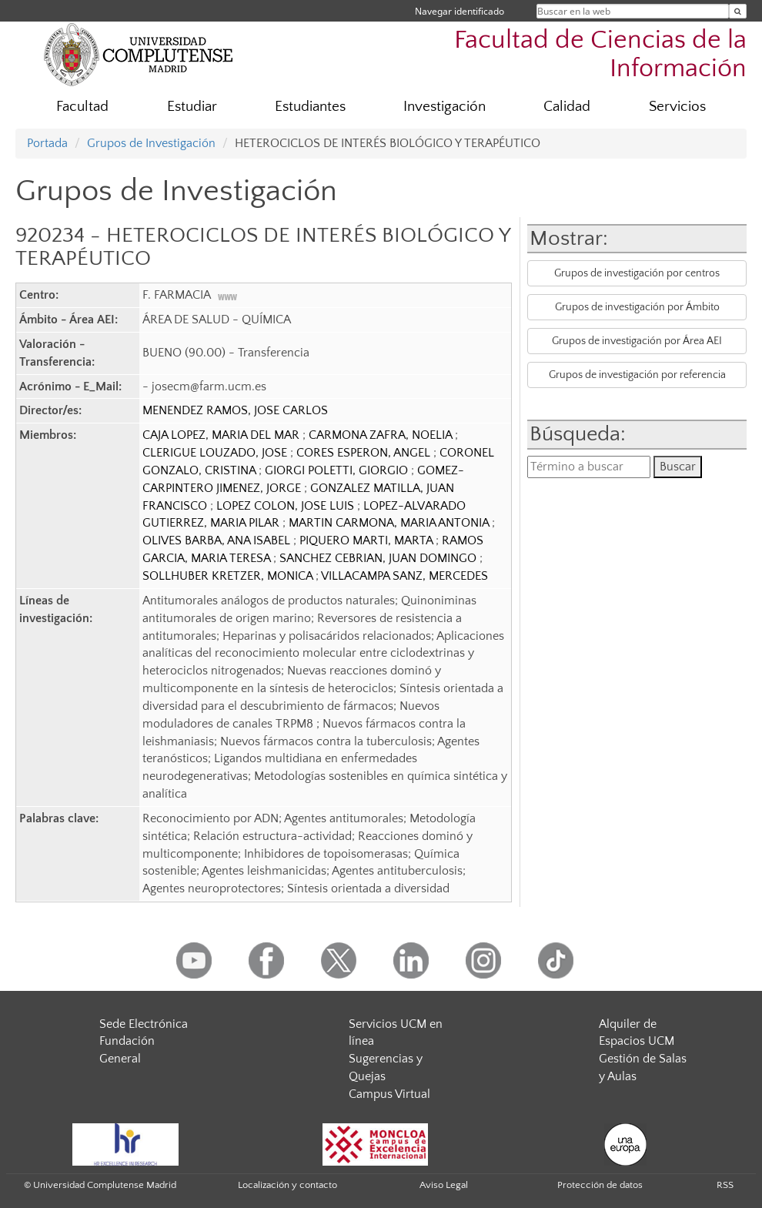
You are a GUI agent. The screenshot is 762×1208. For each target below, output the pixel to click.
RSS (725, 1185)
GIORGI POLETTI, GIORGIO (338, 470)
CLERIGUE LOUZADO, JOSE (216, 453)
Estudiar (192, 107)
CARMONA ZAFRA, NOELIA (382, 435)
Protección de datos (600, 1185)
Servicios (677, 107)
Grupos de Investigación (151, 143)
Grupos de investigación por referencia (637, 375)
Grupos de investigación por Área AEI (637, 341)
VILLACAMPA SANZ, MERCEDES (404, 576)
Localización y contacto (287, 1185)
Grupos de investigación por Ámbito (637, 307)
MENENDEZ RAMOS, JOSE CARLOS (235, 410)
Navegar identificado (459, 11)
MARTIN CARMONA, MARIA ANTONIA (390, 523)
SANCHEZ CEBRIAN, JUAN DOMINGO (379, 558)
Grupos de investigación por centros (637, 273)
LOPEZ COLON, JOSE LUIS (286, 506)
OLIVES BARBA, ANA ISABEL (217, 540)
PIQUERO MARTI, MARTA (367, 540)
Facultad (82, 107)
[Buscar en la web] (738, 11)
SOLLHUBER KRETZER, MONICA (229, 576)
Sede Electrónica (143, 1024)
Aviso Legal (443, 1185)
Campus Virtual (389, 1094)
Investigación (444, 107)
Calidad (566, 107)
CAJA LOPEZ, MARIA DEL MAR (222, 435)
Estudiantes (310, 107)
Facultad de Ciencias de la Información (600, 54)
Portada (47, 143)
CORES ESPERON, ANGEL (364, 453)
